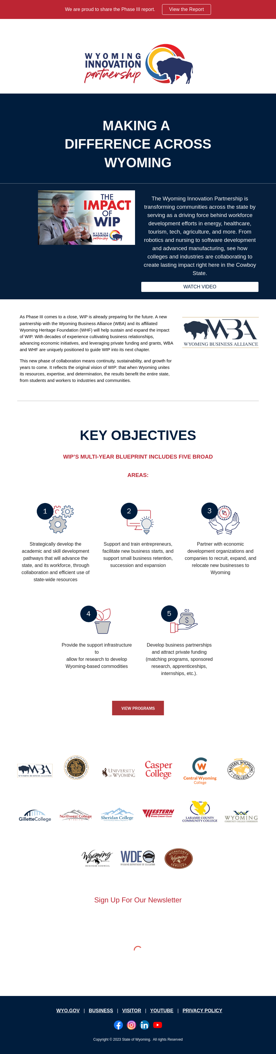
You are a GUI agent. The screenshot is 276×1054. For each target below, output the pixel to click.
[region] (138, 9)
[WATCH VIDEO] (199, 286)
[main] (137, 144)
